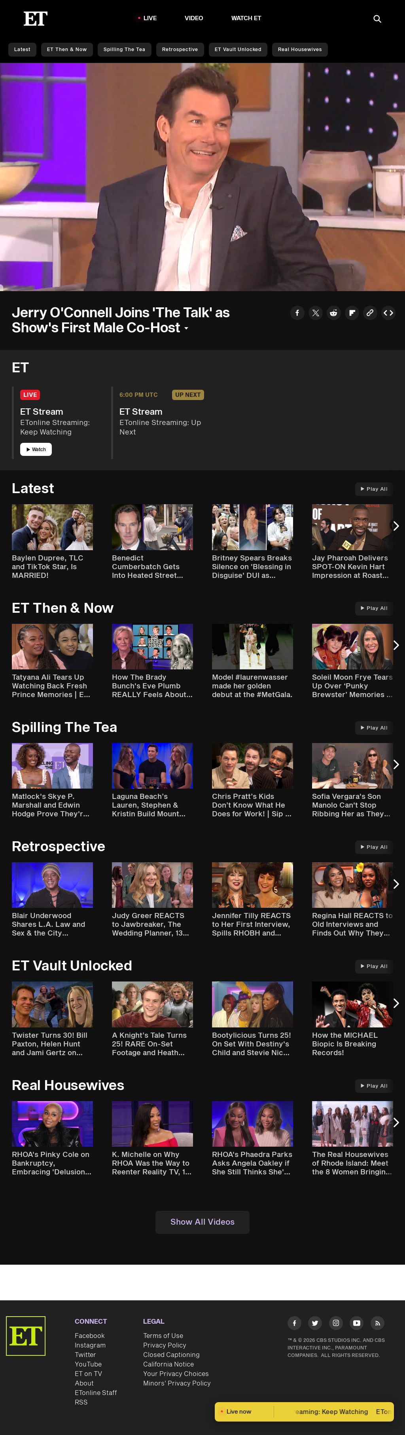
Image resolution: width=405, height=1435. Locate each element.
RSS (81, 1402)
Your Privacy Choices (176, 1374)
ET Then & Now (67, 49)
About (84, 1383)
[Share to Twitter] (316, 314)
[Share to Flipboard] (352, 314)
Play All (374, 489)
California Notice (168, 1364)
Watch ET (246, 18)
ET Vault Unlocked (238, 49)
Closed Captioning (171, 1355)
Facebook (90, 1336)
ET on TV (88, 1374)
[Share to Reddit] (334, 314)
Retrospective (180, 49)
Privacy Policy (164, 1345)
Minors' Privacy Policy (177, 1383)
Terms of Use (163, 1336)
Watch (36, 450)
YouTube (88, 1364)
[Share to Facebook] (297, 314)
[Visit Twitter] (315, 1324)
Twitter (85, 1355)
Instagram (90, 1345)
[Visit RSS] (377, 1324)
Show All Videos (202, 1222)
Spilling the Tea (125, 49)
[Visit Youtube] (356, 1324)
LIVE (150, 18)
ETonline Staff (96, 1393)
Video (194, 18)
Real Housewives (300, 49)
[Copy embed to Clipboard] (388, 314)
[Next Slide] (395, 529)
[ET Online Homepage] (35, 19)
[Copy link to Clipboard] (370, 314)
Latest (22, 49)
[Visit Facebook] (294, 1324)
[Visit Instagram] (336, 1324)
